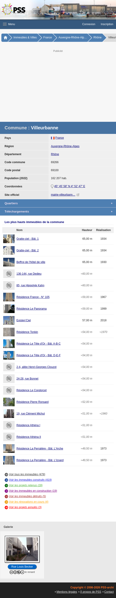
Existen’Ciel (23, 320)
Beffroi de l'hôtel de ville (30, 262)
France (47, 37)
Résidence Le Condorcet (31, 390)
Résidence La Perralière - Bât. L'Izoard (39, 460)
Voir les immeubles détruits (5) (27, 496)
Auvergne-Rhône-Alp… (72, 37)
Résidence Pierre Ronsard (32, 402)
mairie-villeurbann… (63, 194)
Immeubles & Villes (25, 37)
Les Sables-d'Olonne (105, 15)
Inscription (107, 24)
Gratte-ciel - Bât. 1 (27, 238)
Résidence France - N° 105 (33, 297)
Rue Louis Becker (22, 566)
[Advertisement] (58, 85)
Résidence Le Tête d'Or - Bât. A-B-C (38, 343)
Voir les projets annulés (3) (25, 507)
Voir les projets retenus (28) (25, 485)
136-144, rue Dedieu (28, 273)
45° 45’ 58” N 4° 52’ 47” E (69, 186)
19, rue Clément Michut (30, 413)
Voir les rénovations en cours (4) (28, 501)
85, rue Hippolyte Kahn (30, 285)
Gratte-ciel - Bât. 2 (27, 250)
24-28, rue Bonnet (27, 378)
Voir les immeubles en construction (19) (33, 490)
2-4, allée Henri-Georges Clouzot (36, 367)
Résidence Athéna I (28, 425)
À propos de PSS (90, 591)
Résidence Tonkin (27, 332)
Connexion (88, 24)
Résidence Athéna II (28, 437)
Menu (9, 24)
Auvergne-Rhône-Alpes (65, 146)
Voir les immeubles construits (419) (30, 479)
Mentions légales (66, 591)
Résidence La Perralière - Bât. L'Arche (39, 448)
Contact (109, 591)
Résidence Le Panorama (31, 308)
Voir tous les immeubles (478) (27, 474)
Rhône (97, 37)
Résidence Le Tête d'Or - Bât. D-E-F (38, 355)
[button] (39, 24)
